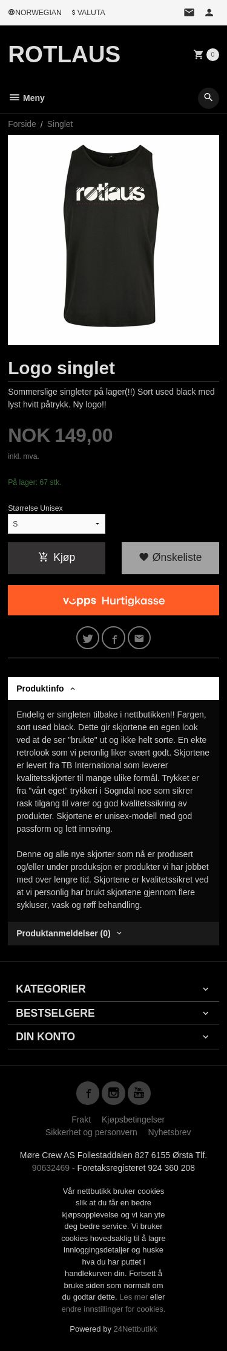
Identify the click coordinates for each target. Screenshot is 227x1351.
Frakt (81, 1119)
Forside (22, 124)
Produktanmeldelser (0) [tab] (63, 933)
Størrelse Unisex (35, 508)
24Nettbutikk (135, 1328)
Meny (26, 98)
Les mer (134, 1296)
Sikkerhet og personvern (91, 1132)
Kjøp (56, 557)
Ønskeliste (170, 557)
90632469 (51, 1168)
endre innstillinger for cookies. (114, 1309)
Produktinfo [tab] (40, 688)
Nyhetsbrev (169, 1132)
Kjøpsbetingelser (133, 1119)
